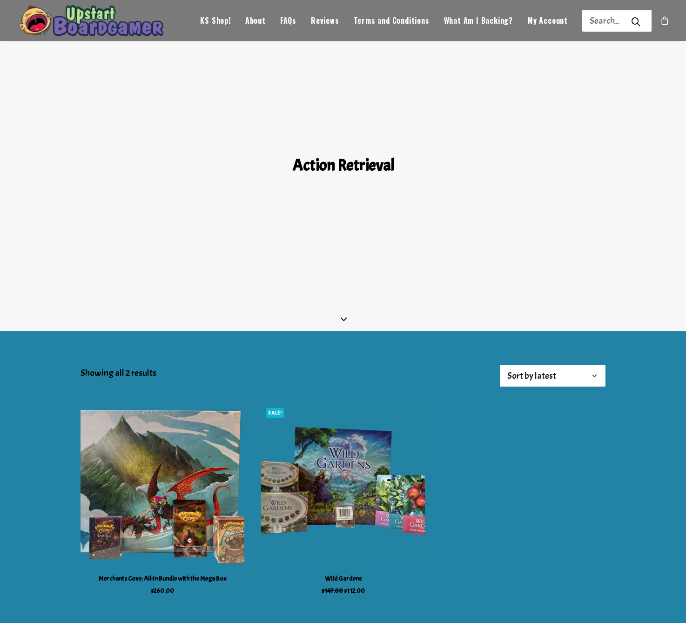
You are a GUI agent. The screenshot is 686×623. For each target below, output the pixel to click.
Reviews (325, 21)
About (255, 21)
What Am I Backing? (478, 21)
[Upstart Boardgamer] (92, 21)
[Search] (604, 21)
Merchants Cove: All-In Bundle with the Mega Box (163, 551)
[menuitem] (215, 21)
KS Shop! (215, 21)
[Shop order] (552, 348)
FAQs (288, 21)
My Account (547, 21)
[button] (162, 457)
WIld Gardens (343, 551)
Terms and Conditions (392, 21)
